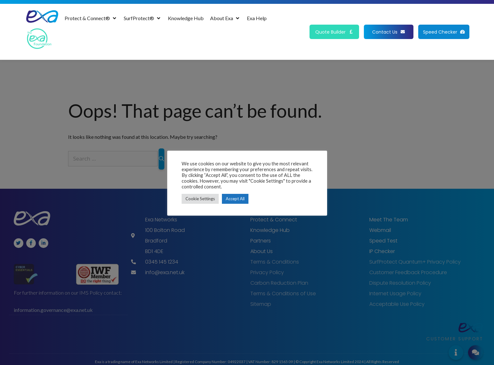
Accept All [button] (235, 198)
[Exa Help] (257, 18)
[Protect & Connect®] (91, 18)
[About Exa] (225, 18)
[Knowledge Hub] (186, 18)
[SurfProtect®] (143, 18)
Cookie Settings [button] (200, 198)
